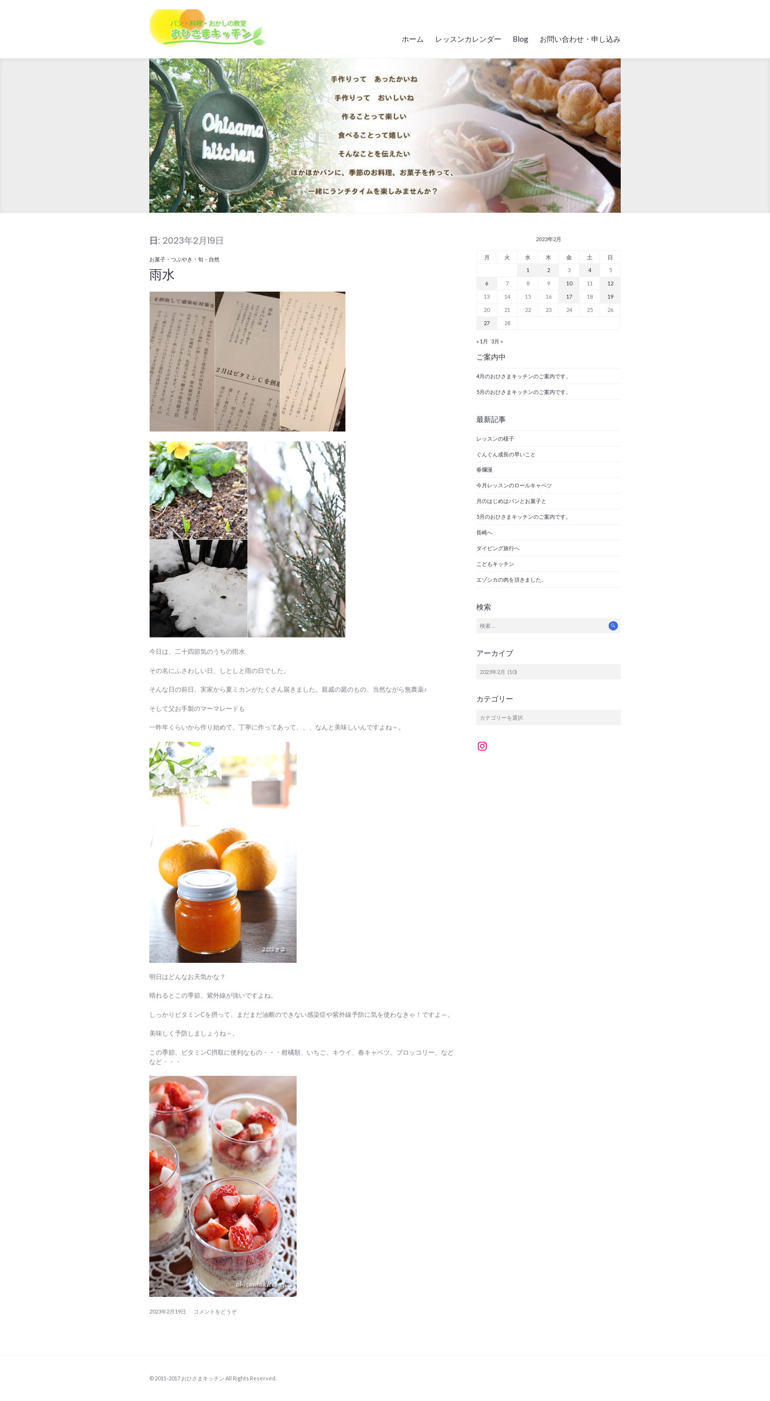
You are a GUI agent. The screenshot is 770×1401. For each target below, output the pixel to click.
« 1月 (482, 341)
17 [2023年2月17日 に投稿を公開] (569, 296)
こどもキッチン (498, 563)
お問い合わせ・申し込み (580, 38)
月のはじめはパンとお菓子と (511, 501)
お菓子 (157, 259)
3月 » (497, 341)
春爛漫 (484, 469)
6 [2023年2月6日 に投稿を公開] (486, 283)
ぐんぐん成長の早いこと (506, 454)
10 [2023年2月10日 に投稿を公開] (569, 283)
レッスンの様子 (495, 438)
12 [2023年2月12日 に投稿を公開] (610, 283)
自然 (214, 259)
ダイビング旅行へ (498, 548)
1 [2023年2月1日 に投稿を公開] (527, 270)
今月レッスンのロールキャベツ (514, 485)
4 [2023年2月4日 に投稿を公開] (589, 270)
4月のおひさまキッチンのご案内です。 (523, 376)
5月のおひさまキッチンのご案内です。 (523, 392)
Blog (520, 38)
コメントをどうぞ (215, 1311)
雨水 (162, 274)
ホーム (413, 38)
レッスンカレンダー (468, 38)
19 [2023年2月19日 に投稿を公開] (610, 296)
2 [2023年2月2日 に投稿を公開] (548, 270)
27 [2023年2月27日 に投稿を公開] (487, 323)
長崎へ (484, 532)
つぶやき (181, 259)
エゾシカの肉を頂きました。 (511, 579)
